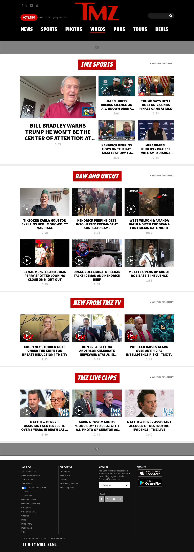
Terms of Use (27, 479)
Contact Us (65, 471)
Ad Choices (26, 483)
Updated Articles (28, 500)
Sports (49, 29)
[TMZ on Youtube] (31, 5)
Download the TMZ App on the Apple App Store (150, 473)
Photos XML (26, 528)
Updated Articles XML (31, 504)
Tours (140, 29)
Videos (97, 29)
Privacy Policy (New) (30, 475)
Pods (119, 29)
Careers (63, 479)
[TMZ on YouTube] (114, 499)
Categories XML (28, 512)
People (24, 520)
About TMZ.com (28, 471)
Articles (24, 491)
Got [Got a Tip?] (29, 18)
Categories (26, 508)
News (27, 29)
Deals (161, 29)
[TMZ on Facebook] (22, 5)
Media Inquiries (67, 487)
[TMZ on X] (26, 5)
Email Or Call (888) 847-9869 (53, 18)
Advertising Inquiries (69, 483)
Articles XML (27, 495)
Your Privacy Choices (33, 487)
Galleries (25, 516)
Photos (73, 29)
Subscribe (127, 485)
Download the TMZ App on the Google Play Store (150, 483)
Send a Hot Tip (66, 475)
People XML (26, 524)
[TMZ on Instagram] (37, 5)
